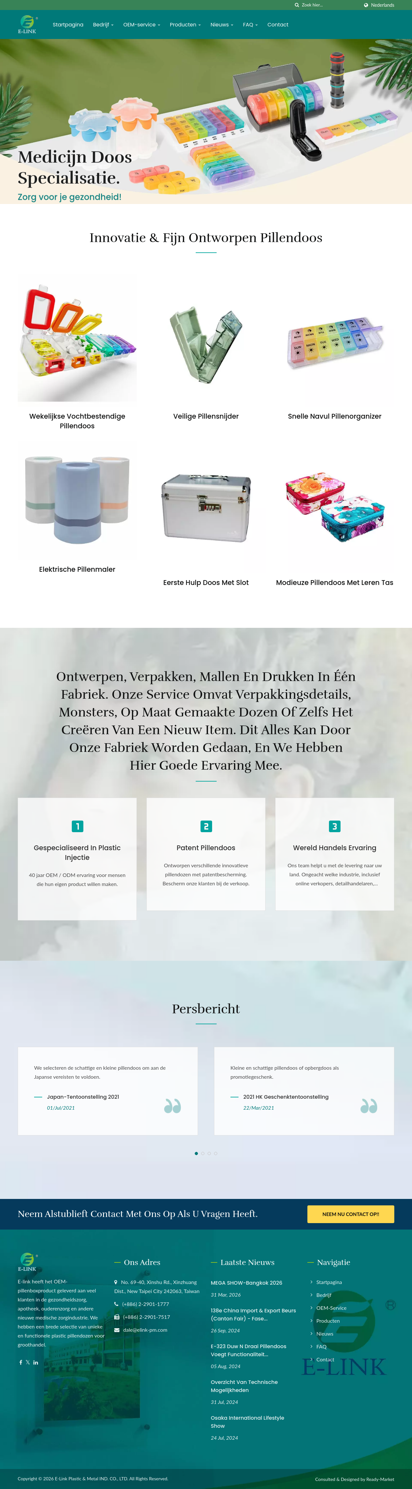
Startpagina (68, 24)
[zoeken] (297, 5)
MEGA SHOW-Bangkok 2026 (246, 1283)
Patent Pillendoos (206, 847)
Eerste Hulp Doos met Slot (206, 582)
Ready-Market (380, 1479)
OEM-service (141, 24)
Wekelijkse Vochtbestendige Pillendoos (77, 421)
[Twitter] (27, 1362)
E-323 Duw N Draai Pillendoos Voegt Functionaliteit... (248, 1350)
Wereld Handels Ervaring (334, 847)
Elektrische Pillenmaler (77, 569)
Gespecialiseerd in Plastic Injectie (77, 852)
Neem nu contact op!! (351, 1214)
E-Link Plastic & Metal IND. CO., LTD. (91, 1478)
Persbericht (206, 1009)
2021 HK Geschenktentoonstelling (286, 1097)
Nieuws (222, 24)
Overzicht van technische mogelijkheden (244, 1386)
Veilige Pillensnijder (206, 416)
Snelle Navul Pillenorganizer (335, 416)
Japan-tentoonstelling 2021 (83, 1097)
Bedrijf (103, 24)
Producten (185, 24)
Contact (277, 24)
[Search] (330, 5)
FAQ (250, 24)
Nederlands (382, 5)
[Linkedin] (35, 1362)
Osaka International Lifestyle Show (247, 1422)
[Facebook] (20, 1362)
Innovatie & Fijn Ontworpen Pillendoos (206, 238)
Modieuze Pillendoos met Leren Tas (334, 582)
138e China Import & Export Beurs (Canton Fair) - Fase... (253, 1314)
